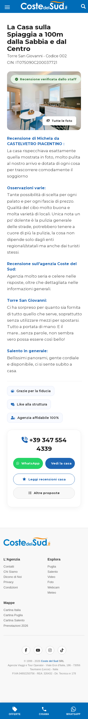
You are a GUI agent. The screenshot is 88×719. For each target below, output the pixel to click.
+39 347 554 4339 (44, 444)
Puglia (52, 566)
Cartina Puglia (13, 615)
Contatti (9, 566)
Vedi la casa (61, 463)
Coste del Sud (49, 661)
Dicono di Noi (13, 577)
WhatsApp (28, 463)
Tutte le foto (59, 121)
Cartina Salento (14, 620)
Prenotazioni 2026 (16, 625)
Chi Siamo (11, 571)
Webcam (54, 587)
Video (51, 577)
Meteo (52, 592)
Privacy (9, 582)
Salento (53, 571)
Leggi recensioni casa (44, 479)
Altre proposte (44, 493)
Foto (51, 582)
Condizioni (11, 587)
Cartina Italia (12, 610)
